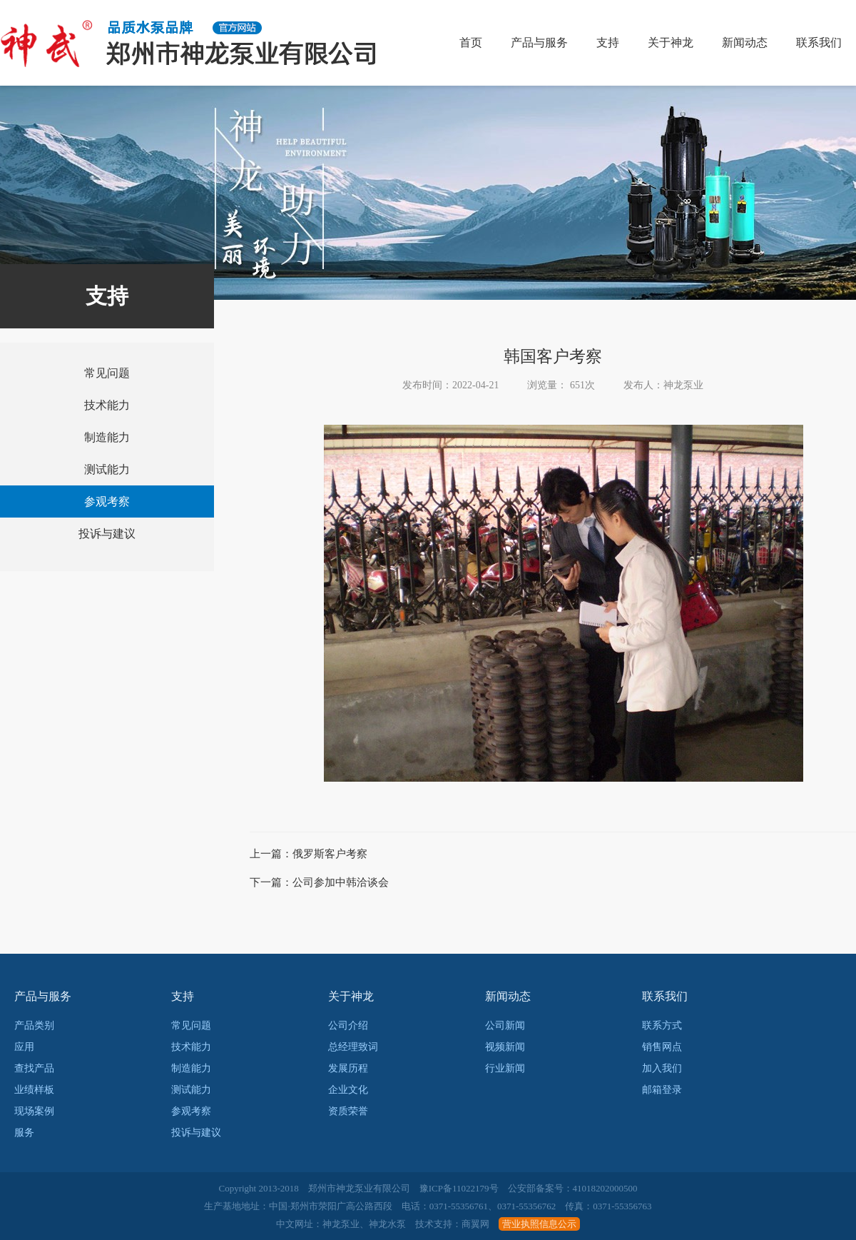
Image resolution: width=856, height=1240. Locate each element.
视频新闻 (505, 1047)
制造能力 (107, 437)
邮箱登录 (662, 1089)
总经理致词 (353, 1047)
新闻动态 (745, 42)
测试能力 (107, 469)
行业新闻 (505, 1068)
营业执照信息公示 (539, 1224)
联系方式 (662, 1025)
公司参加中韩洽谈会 (340, 882)
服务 (24, 1132)
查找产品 (34, 1068)
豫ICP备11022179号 (459, 1188)
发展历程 (348, 1068)
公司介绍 (348, 1025)
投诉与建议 (107, 534)
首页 (470, 42)
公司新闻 (505, 1025)
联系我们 (819, 42)
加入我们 (662, 1068)
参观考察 (107, 501)
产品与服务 (539, 42)
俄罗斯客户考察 (329, 854)
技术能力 (107, 405)
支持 (607, 42)
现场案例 (34, 1111)
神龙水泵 (387, 1224)
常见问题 (107, 373)
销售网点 (662, 1047)
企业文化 (348, 1089)
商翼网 (475, 1224)
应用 (24, 1047)
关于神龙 (670, 42)
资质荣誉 (348, 1111)
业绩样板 (34, 1089)
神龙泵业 (341, 1224)
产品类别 (34, 1025)
